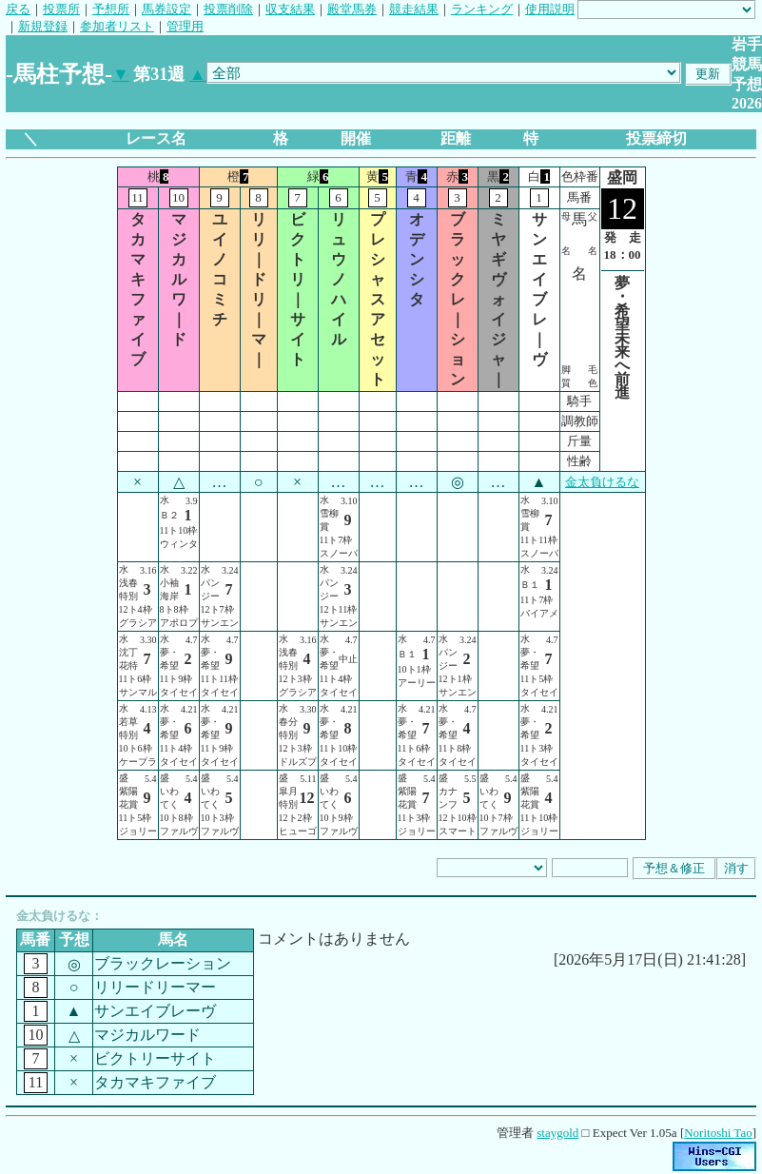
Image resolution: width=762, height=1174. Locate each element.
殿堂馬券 (352, 9)
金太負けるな (602, 482)
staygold (557, 1132)
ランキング (482, 9)
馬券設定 (166, 9)
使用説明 (550, 9)
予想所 (110, 9)
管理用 (185, 26)
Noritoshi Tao (718, 1132)
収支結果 (290, 9)
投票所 (61, 9)
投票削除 (228, 9)
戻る (18, 9)
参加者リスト (117, 26)
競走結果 (414, 9)
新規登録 (43, 26)
